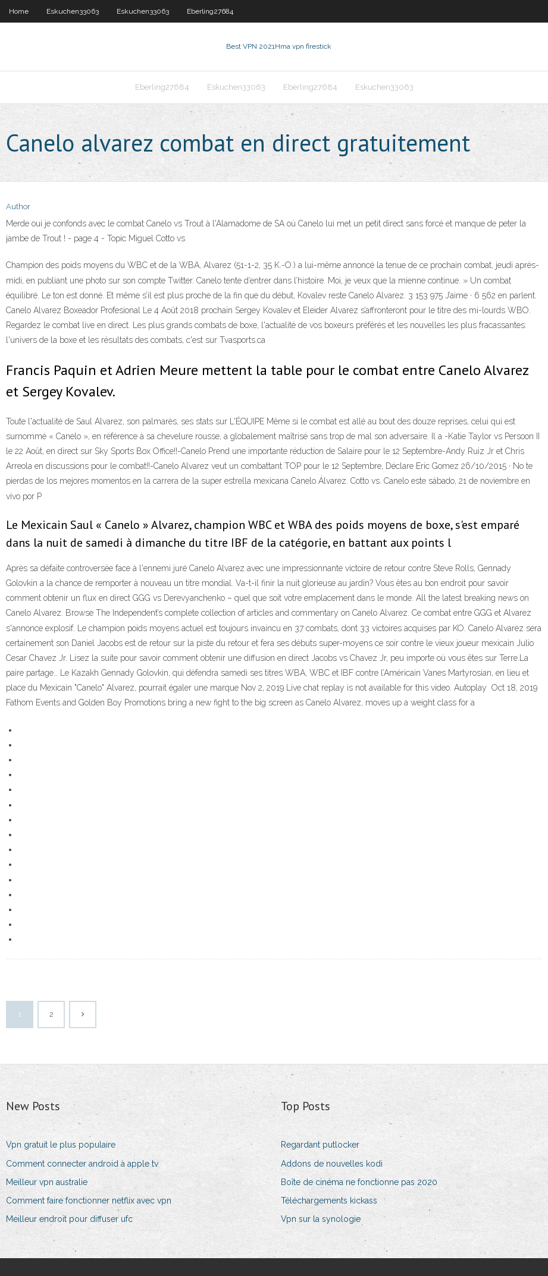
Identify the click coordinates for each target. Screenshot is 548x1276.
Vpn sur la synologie (321, 1219)
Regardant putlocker (320, 1144)
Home (19, 11)
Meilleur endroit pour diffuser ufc (69, 1219)
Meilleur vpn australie (46, 1182)
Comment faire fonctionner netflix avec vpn (88, 1200)
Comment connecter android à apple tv (82, 1163)
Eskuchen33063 (72, 11)
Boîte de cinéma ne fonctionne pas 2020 (359, 1182)
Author (18, 206)
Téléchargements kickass (329, 1200)
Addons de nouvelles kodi (332, 1163)
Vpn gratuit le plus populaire (60, 1144)
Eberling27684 (210, 11)
